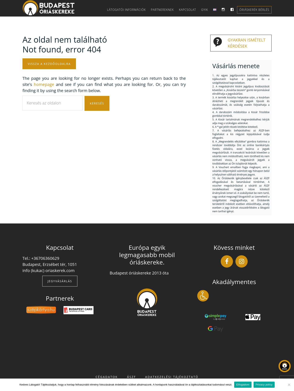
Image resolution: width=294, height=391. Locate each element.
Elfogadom (242, 384)
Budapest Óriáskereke (51, 8)
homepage (44, 84)
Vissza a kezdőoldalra (49, 64)
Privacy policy (264, 384)
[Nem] (289, 385)
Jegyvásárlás (60, 281)
